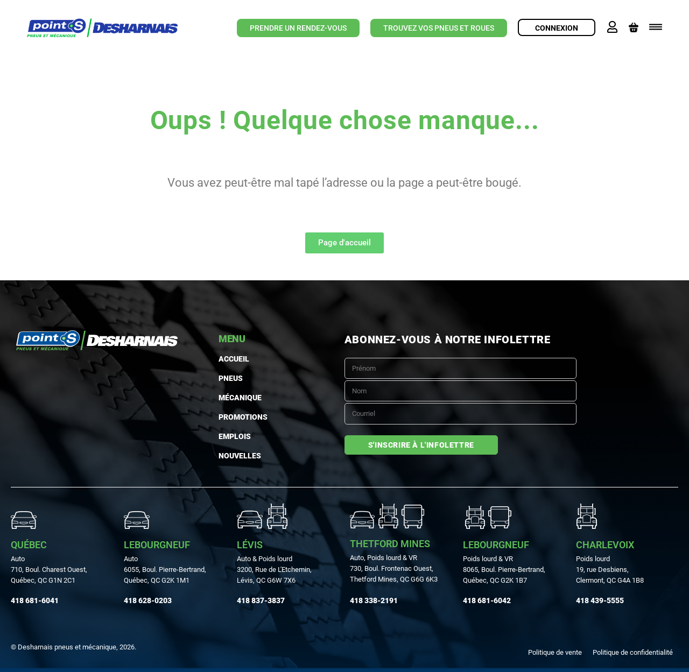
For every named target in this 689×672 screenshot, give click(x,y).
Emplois (235, 436)
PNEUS (231, 378)
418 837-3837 (261, 600)
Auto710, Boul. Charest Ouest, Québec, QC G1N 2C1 (49, 569)
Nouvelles (240, 455)
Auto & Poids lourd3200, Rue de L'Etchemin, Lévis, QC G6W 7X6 (274, 569)
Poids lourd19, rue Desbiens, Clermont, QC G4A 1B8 (610, 569)
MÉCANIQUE (240, 397)
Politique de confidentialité (633, 652)
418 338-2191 (374, 600)
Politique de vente (555, 652)
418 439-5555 (600, 600)
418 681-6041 (35, 600)
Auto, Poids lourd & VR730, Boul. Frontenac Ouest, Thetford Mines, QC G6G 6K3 (394, 568)
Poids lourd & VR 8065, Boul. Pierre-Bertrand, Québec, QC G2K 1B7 (504, 569)
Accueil (234, 359)
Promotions (243, 417)
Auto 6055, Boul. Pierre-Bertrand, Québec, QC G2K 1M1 (165, 569)
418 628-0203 (148, 600)
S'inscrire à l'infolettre (421, 445)
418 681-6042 (487, 600)
